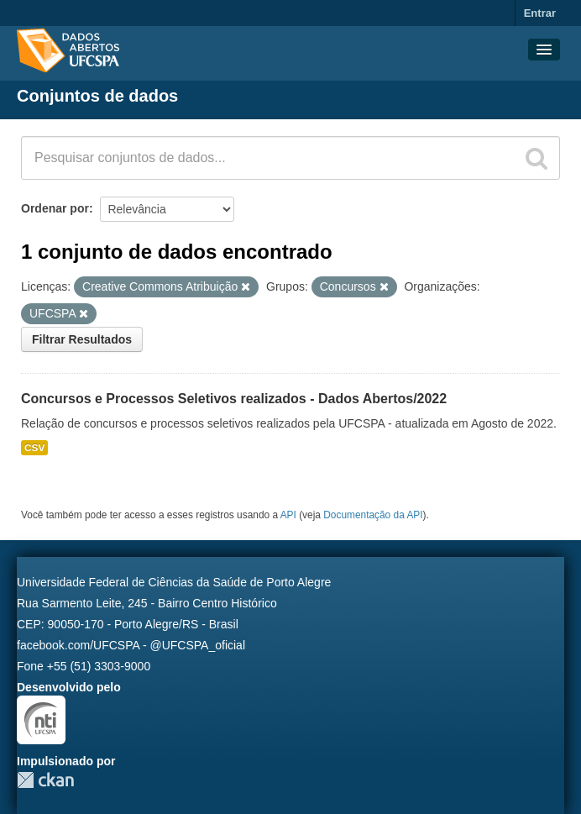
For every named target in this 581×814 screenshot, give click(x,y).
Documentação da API (372, 515)
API (288, 515)
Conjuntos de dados (97, 96)
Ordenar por (55, 208)
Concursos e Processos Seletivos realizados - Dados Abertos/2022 (234, 398)
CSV (34, 448)
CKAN (45, 780)
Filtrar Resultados (82, 339)
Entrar (540, 13)
